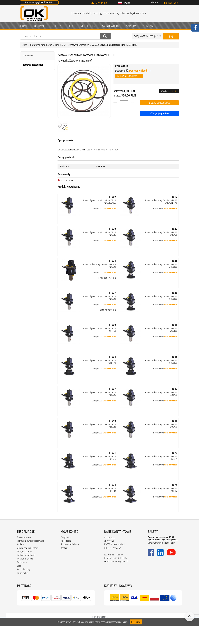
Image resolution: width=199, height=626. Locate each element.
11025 (112, 260)
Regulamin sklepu (25, 558)
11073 (173, 452)
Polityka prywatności (26, 555)
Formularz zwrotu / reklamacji (30, 540)
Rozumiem (135, 622)
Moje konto (101, 2)
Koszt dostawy (23, 569)
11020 (112, 228)
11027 (112, 292)
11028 (173, 292)
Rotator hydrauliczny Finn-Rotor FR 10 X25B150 (161, 265)
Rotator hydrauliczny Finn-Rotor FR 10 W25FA (161, 457)
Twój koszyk (66, 537)
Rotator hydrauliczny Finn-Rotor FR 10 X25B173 (99, 361)
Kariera (20, 544)
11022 (173, 228)
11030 (112, 324)
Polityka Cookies (24, 551)
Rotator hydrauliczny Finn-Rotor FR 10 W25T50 (161, 329)
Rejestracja (66, 540)
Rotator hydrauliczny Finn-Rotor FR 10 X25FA (99, 457)
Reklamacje (22, 562)
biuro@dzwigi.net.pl (118, 561)
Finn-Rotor (60, 45)
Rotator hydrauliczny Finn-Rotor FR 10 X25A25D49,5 (99, 201)
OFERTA (56, 26)
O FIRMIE (39, 26)
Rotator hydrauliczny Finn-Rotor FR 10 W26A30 (161, 425)
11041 (173, 420)
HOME (24, 26)
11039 (173, 388)
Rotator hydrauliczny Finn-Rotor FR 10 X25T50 (99, 329)
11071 (112, 452)
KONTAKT (149, 26)
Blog (19, 565)
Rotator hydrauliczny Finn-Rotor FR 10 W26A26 (99, 393)
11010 (173, 196)
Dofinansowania (24, 537)
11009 (112, 196)
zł (169, 91)
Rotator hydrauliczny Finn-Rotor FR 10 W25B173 (161, 361)
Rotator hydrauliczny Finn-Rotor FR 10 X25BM (99, 489)
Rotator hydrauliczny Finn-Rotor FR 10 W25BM (161, 489)
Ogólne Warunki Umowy (27, 548)
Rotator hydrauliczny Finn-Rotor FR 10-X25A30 (99, 265)
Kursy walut (22, 573)
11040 (112, 420)
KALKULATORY (110, 26)
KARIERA (131, 26)
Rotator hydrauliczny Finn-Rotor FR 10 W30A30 (99, 425)
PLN (165, 2)
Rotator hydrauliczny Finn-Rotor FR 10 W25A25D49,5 (161, 201)
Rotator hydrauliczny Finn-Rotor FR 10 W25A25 (161, 233)
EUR (170, 2)
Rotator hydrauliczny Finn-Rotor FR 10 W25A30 (99, 297)
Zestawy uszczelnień (78, 45)
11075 (173, 484)
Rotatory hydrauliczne (41, 45)
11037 (112, 388)
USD (176, 2)
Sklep (24, 45)
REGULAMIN (87, 26)
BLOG (70, 26)
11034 (112, 356)
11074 (112, 484)
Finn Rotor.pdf (65, 180)
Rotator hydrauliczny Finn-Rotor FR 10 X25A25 (99, 233)
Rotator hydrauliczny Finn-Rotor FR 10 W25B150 (161, 297)
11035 (173, 356)
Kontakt (64, 548)
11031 (173, 324)
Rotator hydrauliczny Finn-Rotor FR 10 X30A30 (161, 393)
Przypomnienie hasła (70, 544)
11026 (173, 260)
